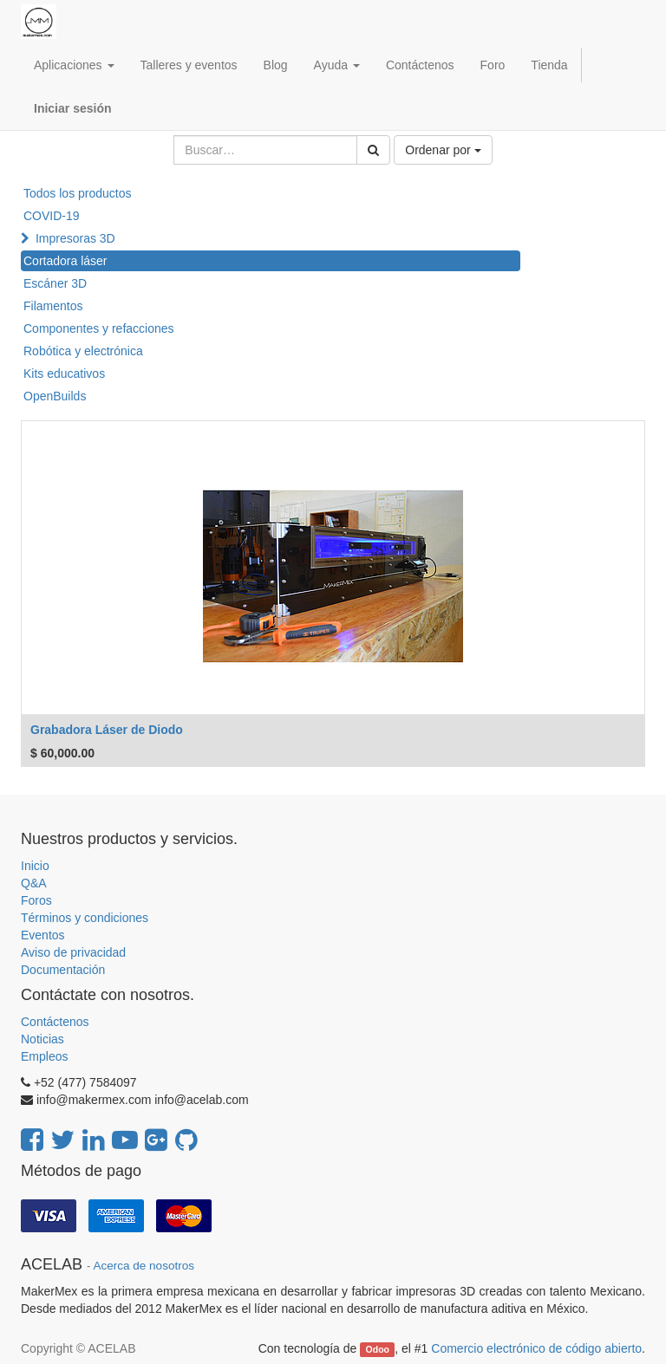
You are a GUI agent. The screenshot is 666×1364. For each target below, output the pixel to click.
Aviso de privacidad (73, 952)
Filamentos (52, 306)
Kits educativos (64, 373)
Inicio (35, 866)
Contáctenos (55, 1022)
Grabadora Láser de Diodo (106, 730)
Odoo (377, 1349)
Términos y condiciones (84, 918)
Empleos (44, 1056)
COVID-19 (51, 216)
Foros (36, 900)
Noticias (42, 1039)
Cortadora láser (65, 261)
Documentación (63, 970)
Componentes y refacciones (98, 328)
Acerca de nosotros (144, 1265)
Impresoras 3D (75, 238)
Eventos (43, 935)
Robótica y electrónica (83, 351)
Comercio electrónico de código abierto (536, 1348)
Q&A (34, 883)
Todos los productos (77, 193)
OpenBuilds (54, 396)
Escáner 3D (55, 283)
